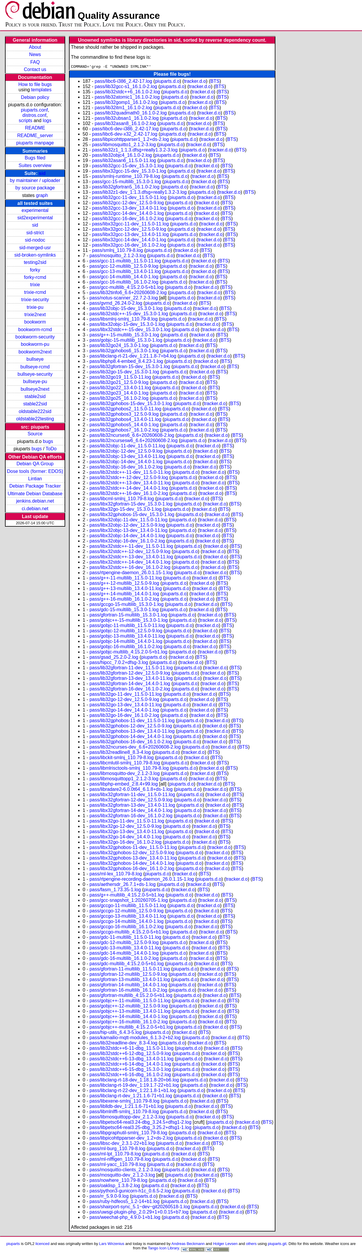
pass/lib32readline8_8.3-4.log (120, 753)
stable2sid (35, 396)
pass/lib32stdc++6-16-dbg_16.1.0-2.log (130, 1075)
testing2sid (35, 262)
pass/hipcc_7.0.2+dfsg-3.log (119, 663)
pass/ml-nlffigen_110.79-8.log (120, 1159)
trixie (35, 284)
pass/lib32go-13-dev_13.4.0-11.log (126, 705)
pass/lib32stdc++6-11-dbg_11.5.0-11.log (132, 1049)
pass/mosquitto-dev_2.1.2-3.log (122, 1175)
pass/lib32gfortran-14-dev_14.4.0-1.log (130, 684)
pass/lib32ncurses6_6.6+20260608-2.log (132, 436)
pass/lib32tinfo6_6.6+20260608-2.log (128, 293)
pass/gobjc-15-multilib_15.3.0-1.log (126, 340)
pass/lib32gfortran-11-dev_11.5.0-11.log (131, 668)
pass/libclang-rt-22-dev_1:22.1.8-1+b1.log (133, 1091)
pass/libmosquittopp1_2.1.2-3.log (124, 779)
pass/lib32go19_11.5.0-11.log (120, 377)
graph (42, 195)
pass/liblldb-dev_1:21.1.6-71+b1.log (127, 1107)
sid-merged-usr (35, 247)
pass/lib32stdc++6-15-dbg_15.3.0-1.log (130, 1070)
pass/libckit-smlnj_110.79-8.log (122, 758)
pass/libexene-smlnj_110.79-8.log (124, 1101)
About (35, 47)
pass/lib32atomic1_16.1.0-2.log (127, 97)
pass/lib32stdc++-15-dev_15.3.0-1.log (129, 314)
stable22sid (35, 403)
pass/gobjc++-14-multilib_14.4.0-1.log (129, 1017)
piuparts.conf (34, 109)
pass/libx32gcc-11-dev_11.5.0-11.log (130, 224)
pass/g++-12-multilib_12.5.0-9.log (124, 584)
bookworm (35, 321)
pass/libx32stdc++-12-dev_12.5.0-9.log (130, 552)
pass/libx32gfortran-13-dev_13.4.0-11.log (132, 805)
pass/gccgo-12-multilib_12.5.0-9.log (127, 911)
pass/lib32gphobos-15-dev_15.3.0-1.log (131, 404)
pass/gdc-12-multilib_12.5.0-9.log (124, 943)
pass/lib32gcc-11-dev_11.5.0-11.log (129, 198)
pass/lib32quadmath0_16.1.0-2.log (131, 113)
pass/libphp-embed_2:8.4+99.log (124, 784)
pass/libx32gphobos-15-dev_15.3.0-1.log (132, 515)
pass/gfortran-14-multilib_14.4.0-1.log (128, 985)
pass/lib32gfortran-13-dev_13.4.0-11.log (131, 679)
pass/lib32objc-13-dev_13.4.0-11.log (127, 457)
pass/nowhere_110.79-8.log (118, 1181)
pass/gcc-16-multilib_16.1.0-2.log (124, 282)
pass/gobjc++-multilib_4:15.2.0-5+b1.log (131, 1027)
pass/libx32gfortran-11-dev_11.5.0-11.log (132, 795)
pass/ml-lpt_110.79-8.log (115, 1154)
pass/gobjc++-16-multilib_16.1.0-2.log (129, 1022)
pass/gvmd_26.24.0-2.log (116, 303)
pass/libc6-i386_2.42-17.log (123, 82)
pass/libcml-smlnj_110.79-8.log (122, 499)
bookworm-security (35, 336)
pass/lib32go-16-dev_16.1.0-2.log (124, 716)
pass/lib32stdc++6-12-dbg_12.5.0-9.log (130, 1054)
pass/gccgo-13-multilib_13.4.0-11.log (128, 916)
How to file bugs (35, 84)
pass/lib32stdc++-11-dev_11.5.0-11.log (130, 473)
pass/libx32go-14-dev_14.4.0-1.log (126, 837)
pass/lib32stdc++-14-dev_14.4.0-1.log (129, 488)
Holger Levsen (225, 1244)
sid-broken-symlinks (35, 254)
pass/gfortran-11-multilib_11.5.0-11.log (130, 969)
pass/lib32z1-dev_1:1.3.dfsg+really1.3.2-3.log (139, 193)
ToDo (51, 448)
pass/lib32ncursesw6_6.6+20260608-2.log (134, 441)
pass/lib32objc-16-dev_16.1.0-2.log (126, 467)
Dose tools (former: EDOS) (35, 471)
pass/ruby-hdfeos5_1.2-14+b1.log (125, 1202)
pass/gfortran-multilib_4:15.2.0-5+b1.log (131, 996)
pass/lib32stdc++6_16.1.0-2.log (127, 92)
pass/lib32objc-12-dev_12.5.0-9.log (126, 451)
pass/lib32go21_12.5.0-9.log (119, 383)
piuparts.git (277, 1244)
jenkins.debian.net (35, 500)
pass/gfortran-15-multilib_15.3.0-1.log (128, 615)
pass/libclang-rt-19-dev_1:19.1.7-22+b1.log (134, 1086)
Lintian (35, 478)
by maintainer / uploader (35, 180)
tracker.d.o (195, 82)
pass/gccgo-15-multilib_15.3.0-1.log (127, 605)
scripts (25, 120)
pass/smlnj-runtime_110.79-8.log (126, 177)
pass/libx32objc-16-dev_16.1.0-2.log (127, 541)
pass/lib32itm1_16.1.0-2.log (123, 108)
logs (47, 120)
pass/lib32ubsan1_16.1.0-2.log (127, 119)
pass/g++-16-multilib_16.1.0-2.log (124, 599)
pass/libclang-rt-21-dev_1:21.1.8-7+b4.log (133, 356)
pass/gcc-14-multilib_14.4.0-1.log (124, 277)
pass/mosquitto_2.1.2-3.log (118, 256)
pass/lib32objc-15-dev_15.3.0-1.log (126, 309)
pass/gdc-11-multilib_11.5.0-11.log (125, 938)
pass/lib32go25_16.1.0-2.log (119, 399)
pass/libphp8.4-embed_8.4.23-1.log (126, 362)
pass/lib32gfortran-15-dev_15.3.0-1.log (130, 367)
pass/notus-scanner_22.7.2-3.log (124, 298)
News (35, 54)
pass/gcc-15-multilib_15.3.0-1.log (126, 182)
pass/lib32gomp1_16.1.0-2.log (126, 103)
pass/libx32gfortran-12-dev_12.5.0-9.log (131, 800)
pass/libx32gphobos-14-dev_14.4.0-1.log (132, 864)
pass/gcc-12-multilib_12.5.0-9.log (124, 266)
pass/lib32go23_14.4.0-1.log (119, 393)
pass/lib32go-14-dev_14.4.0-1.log (124, 710)
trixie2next (35, 314)
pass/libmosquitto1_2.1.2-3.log (124, 145)
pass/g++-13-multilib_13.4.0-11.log (126, 589)
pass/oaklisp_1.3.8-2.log (115, 1186)
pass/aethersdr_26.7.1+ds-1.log (123, 885)
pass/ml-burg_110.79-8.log (117, 1149)
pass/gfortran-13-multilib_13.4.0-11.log (130, 980)
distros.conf (34, 115)
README (35, 127)
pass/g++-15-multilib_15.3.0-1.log (124, 335)
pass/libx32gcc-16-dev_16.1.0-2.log (129, 245)
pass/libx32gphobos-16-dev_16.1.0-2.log (132, 869)
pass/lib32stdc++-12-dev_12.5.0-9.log (129, 478)
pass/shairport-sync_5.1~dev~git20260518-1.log (140, 1207)
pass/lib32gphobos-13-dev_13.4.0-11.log (132, 731)
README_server (35, 135)
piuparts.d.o (167, 82)
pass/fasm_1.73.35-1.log (115, 890)
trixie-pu (35, 307)
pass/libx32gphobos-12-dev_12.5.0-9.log (132, 853)
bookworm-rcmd (35, 329)
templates (41, 89)
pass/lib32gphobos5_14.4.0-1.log (124, 425)
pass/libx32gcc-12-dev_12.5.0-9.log (129, 230)
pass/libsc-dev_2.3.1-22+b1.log (122, 1144)
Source (35, 433)
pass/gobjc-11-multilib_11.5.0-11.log (127, 626)
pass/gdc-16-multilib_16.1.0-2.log (124, 959)
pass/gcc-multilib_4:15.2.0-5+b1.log (127, 288)
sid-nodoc (35, 239)
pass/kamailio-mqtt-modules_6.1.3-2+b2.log (135, 1038)
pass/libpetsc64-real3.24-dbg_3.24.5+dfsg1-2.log (140, 1122)
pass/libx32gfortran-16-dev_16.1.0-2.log (131, 816)
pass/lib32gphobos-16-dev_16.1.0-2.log (131, 742)
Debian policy (35, 97)
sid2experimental (35, 217)
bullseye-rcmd (35, 366)
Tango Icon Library (163, 1249)
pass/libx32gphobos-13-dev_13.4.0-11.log (133, 858)
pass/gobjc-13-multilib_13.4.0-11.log (127, 636)
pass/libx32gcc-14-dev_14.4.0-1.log (129, 240)
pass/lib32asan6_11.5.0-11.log (124, 161)
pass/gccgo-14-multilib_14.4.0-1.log (127, 922)
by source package (35, 187)
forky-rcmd (35, 277)
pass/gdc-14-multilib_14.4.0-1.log (124, 953)
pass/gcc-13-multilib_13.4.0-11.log (125, 272)
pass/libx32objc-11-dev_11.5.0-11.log (129, 520)
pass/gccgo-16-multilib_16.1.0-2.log (127, 927)
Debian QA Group (34, 463)
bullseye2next (35, 389)
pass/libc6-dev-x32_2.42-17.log (124, 134)
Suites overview (34, 165)
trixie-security (35, 299)
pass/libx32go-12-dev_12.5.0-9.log (126, 827)
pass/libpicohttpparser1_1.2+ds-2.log (130, 140)
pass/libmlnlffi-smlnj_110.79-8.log (124, 1112)
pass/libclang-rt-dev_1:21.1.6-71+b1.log (131, 1096)
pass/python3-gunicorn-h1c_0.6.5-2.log (130, 1191)
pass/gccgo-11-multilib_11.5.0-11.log (128, 906)
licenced (43, 1244)
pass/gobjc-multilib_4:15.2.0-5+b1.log (129, 652)
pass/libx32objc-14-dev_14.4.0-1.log (127, 536)
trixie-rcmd (35, 292)
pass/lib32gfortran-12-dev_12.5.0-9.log (130, 673)
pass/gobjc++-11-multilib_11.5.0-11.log (130, 1001)
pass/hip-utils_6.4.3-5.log (116, 1033)
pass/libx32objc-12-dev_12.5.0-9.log (127, 525)
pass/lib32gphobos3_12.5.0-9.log (124, 414)
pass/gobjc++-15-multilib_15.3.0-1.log (129, 621)
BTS (214, 82)
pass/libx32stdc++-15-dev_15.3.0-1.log (130, 330)
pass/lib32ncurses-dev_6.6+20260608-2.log (135, 747)
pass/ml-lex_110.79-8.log (116, 874)
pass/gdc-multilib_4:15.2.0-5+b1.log (127, 964)
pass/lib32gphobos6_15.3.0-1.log (124, 351)
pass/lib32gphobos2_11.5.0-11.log (125, 409)
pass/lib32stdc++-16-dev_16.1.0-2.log (129, 494)
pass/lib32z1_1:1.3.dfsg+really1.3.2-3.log (135, 150)
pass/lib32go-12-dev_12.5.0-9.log (124, 700)
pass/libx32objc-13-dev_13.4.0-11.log (129, 531)
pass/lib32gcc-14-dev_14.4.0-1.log (128, 214)
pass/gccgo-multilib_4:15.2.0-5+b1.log (129, 932)
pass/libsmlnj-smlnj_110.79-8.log (124, 319)
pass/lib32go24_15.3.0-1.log (119, 346)
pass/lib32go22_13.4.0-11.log (120, 388)
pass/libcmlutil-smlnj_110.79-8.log (125, 763)
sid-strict (35, 232)
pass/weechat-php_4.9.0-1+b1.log (125, 1218)
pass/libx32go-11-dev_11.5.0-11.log (127, 821)
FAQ (35, 62)
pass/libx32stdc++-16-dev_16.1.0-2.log (130, 568)
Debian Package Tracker (35, 485)
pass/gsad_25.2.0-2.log (114, 658)
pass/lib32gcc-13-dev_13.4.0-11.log (129, 208)
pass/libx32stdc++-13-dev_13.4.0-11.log (131, 557)
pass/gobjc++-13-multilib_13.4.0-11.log (130, 1012)
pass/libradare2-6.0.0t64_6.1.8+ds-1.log (131, 790)
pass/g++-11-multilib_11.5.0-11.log (126, 578)
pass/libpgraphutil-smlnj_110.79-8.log (128, 1133)
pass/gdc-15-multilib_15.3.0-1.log (124, 610)
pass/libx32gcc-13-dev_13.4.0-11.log (130, 235)
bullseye (35, 359)
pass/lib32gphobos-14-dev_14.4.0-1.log (131, 737)
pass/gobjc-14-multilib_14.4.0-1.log (126, 642)
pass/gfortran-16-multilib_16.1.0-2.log (128, 990)
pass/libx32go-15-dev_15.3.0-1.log (126, 510)
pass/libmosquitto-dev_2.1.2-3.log (125, 774)
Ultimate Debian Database (35, 493)
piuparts (13, 1244)
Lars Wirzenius (111, 1244)
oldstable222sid (35, 411)
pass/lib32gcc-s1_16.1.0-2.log (126, 87)
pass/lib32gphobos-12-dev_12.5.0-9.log (131, 726)
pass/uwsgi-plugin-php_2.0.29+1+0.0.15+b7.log (139, 1212)
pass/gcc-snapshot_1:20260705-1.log (129, 901)
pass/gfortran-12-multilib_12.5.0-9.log (128, 975)
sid (42, 173)
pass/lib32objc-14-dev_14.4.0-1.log (126, 462)
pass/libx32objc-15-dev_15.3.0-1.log (127, 325)
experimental (35, 210)
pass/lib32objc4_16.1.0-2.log (122, 156)
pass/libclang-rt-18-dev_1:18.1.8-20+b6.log (134, 1080)
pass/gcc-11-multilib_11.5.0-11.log (125, 261)
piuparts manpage (35, 142)
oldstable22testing (35, 418)
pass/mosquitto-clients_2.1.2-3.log (125, 1170)
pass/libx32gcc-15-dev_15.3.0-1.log (129, 171)
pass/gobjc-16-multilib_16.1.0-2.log (126, 647)
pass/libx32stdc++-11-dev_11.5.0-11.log (131, 547)
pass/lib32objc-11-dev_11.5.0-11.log (127, 446)
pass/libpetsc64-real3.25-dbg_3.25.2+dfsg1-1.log (140, 1128)
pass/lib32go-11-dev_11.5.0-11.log (126, 694)
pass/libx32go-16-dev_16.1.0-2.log (126, 842)
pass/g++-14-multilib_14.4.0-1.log (124, 594)
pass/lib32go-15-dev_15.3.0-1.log (124, 372)
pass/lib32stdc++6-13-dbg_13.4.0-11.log (132, 1059)
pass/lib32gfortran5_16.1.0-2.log (126, 187)
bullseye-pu (35, 381)
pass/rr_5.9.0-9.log (109, 1196)
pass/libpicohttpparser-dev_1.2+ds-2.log (131, 1138)
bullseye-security (35, 374)
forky (35, 269)
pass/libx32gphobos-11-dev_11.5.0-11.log (133, 848)
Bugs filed (35, 157)
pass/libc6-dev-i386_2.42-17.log (125, 129)
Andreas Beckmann (188, 1244)
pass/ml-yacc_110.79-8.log (118, 1165)
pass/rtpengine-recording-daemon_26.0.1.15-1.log (142, 879)
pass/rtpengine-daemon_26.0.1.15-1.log (131, 573)
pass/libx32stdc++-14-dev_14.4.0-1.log (130, 562)
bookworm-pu (35, 344)
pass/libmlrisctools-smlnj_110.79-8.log (129, 768)
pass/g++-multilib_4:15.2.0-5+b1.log (127, 895)
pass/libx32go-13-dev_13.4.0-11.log (127, 832)
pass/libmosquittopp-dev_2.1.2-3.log (127, 1117)
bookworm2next (35, 351)
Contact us (35, 69)
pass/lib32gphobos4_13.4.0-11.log (125, 420)
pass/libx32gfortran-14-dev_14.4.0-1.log (131, 811)
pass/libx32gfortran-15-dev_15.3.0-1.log (131, 504)
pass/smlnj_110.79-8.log (117, 251)
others (251, 1244)
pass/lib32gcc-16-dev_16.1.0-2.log (128, 219)
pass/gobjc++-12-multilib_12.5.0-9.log (129, 1006)
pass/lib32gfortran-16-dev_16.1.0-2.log (130, 689)
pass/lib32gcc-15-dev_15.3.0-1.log (128, 166)
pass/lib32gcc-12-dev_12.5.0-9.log (128, 203)
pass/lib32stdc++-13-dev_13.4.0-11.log (130, 483)
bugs (48, 441)
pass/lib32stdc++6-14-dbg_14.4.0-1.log (130, 1064)
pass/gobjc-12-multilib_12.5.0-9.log (126, 631)
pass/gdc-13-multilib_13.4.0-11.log (125, 948)
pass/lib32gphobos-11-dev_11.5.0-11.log (132, 721)
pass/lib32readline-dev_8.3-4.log (123, 1043)
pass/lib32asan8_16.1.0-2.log (125, 124)
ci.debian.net (35, 508)
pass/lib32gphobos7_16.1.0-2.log (124, 430)
